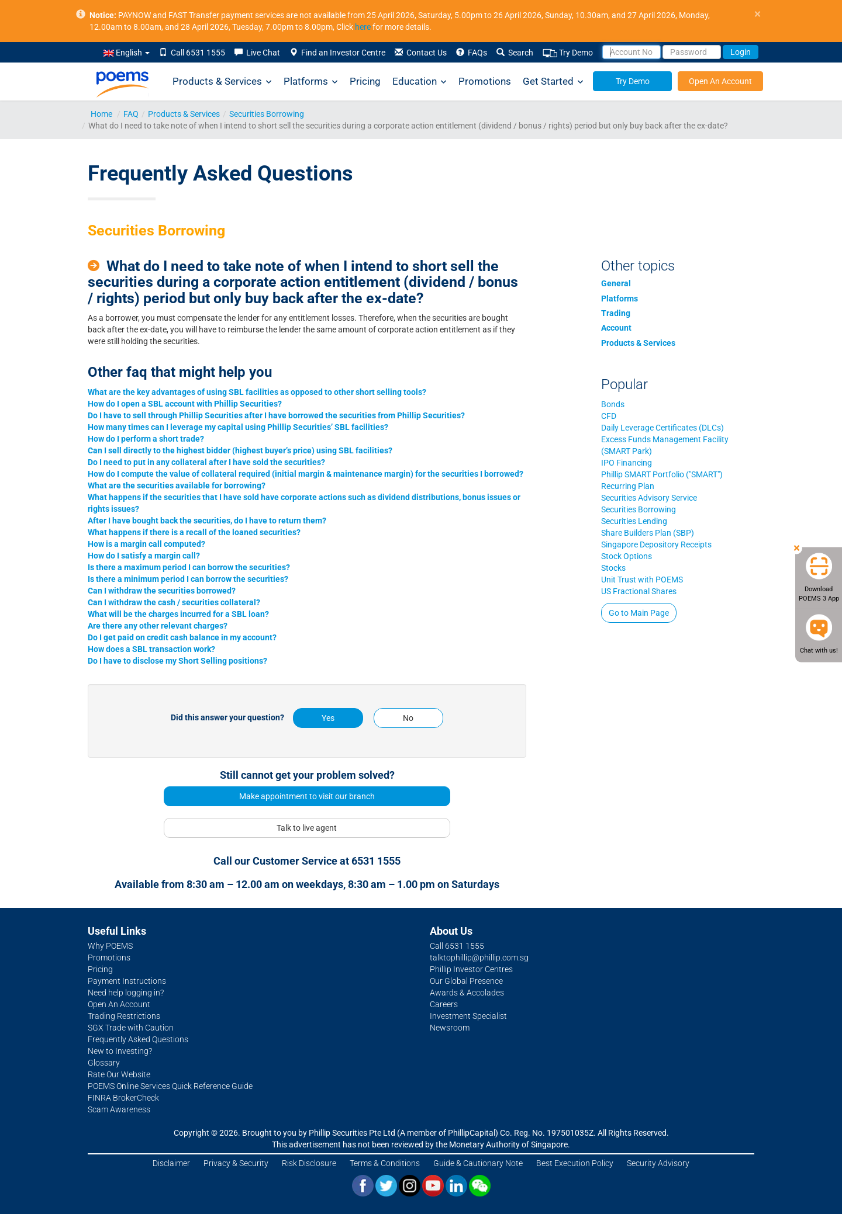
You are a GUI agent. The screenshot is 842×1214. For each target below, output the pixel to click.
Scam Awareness (119, 1109)
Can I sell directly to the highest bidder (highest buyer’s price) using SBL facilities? (240, 450)
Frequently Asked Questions (138, 1039)
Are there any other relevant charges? (157, 625)
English (126, 52)
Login (740, 52)
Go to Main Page (639, 613)
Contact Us (421, 52)
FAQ (131, 114)
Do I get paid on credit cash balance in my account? (182, 637)
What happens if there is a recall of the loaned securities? (194, 532)
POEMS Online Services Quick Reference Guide (170, 1086)
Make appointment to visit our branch (307, 796)
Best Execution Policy (574, 1163)
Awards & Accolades (467, 992)
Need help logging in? (126, 992)
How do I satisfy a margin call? (144, 555)
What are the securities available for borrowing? (176, 485)
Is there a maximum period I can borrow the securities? (189, 567)
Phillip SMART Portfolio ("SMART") (662, 474)
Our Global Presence (466, 981)
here (363, 27)
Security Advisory (658, 1163)
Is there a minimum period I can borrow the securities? (188, 579)
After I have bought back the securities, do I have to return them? (207, 520)
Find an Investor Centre (337, 52)
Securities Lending (634, 521)
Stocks (613, 568)
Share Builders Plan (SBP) (647, 532)
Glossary (104, 1062)
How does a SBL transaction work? (151, 649)
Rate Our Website (119, 1074)
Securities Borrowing (266, 114)
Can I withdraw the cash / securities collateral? (174, 602)
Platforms (311, 81)
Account (616, 327)
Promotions (484, 81)
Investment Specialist (468, 1016)
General (616, 283)
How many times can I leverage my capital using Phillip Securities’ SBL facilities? (238, 427)
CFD (608, 416)
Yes (328, 718)
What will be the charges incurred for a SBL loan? (178, 614)
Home (101, 114)
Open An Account (720, 81)
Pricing (365, 81)
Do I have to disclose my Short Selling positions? (177, 660)
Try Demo (568, 53)
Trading (615, 313)
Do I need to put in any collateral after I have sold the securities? (206, 462)
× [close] (757, 14)
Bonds (612, 404)
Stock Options (626, 556)
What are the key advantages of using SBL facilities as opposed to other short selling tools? (257, 392)
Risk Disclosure (309, 1163)
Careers (444, 1004)
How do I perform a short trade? (146, 438)
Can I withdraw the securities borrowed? (162, 590)
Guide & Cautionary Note (478, 1163)
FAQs (471, 52)
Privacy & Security (235, 1163)
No (408, 718)
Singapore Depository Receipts (656, 544)
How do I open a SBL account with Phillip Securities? (185, 403)
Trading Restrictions (124, 1016)
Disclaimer (171, 1163)
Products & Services (222, 81)
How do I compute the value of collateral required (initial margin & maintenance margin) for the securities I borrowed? (305, 473)
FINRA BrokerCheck (123, 1097)
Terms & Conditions (385, 1163)
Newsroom (450, 1027)
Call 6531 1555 (192, 52)
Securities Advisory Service (649, 497)
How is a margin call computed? (146, 544)
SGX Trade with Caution (131, 1027)
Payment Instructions (127, 981)
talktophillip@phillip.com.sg (479, 957)
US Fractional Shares (639, 591)
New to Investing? (120, 1051)
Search (514, 52)
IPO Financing (626, 462)
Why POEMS (110, 946)
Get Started (553, 81)
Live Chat (257, 52)
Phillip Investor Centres (471, 969)
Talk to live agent (307, 828)
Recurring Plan (627, 486)
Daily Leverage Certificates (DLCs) (662, 427)
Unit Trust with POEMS (642, 579)
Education (419, 81)
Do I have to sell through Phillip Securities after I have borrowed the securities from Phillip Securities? (276, 415)
